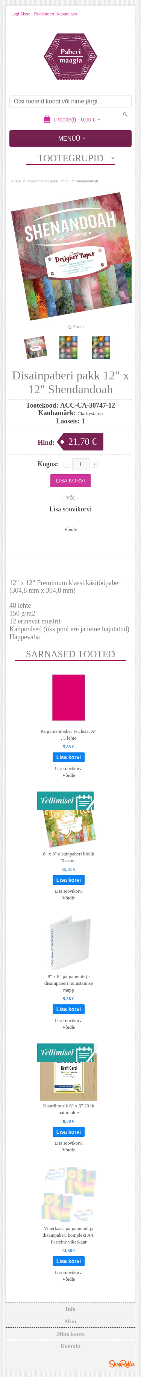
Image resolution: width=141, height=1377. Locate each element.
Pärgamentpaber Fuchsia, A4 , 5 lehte (69, 734)
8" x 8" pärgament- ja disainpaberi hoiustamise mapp (68, 983)
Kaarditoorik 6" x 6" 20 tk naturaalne (68, 1109)
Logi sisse (20, 14)
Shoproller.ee (122, 1364)
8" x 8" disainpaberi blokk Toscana (68, 857)
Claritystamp (90, 413)
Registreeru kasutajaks (55, 14)
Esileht (15, 181)
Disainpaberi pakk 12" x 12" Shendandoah (63, 181)
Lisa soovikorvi (70, 509)
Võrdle (70, 529)
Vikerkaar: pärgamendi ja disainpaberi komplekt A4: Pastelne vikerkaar (69, 1235)
